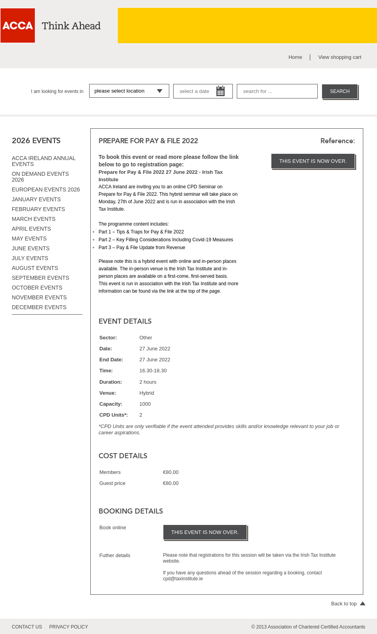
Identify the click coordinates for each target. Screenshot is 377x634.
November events (39, 297)
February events (38, 209)
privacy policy (68, 627)
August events (35, 268)
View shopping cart (339, 57)
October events (37, 287)
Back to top (348, 604)
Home (295, 57)
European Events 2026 (46, 189)
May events (29, 238)
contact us (27, 627)
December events (39, 307)
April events (31, 229)
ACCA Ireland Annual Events (43, 161)
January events (36, 199)
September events (40, 278)
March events (33, 219)
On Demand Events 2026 (40, 177)
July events (30, 258)
